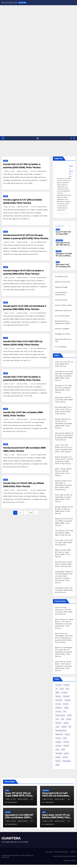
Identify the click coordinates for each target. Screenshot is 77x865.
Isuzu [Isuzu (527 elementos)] (57, 727)
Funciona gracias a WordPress (11, 855)
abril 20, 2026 (9, 207)
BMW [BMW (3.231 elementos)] (57, 693)
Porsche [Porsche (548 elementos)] (58, 746)
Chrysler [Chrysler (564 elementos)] (67, 700)
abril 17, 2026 (9, 313)
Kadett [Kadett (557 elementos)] (64, 727)
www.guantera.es (63, 214)
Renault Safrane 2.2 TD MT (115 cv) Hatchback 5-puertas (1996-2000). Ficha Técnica (63, 423)
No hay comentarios (38, 171)
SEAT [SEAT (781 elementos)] (63, 750)
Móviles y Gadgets (62, 329)
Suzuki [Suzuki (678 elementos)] (65, 757)
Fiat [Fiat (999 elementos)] (64, 712)
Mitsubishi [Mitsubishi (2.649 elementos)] (59, 734)
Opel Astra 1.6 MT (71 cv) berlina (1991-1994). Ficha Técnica (64, 267)
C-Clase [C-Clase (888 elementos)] (64, 693)
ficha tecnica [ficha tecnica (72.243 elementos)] (60, 715)
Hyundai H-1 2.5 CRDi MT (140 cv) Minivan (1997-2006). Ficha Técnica (64, 257)
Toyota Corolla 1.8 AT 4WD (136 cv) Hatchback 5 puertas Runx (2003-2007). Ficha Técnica (63, 485)
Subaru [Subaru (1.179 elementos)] (58, 757)
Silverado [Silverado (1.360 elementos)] (59, 753)
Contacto (72, 852)
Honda (5, 161)
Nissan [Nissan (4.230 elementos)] (67, 734)
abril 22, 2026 (11, 799)
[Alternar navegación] (37, 138)
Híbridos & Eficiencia (63, 311)
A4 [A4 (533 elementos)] (56, 689)
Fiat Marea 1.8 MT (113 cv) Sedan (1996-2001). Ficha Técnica (64, 590)
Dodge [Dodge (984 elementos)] (66, 708)
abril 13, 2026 (9, 455)
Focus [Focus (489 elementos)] (69, 715)
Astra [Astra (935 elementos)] (61, 689)
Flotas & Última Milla (63, 305)
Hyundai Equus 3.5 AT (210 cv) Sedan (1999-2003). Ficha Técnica (63, 564)
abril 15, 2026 (9, 384)
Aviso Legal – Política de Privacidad (56, 852)
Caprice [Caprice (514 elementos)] (58, 696)
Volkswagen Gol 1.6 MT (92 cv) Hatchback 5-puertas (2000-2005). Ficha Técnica (63, 652)
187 (30, 513)
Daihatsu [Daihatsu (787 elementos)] (59, 708)
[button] (71, 138)
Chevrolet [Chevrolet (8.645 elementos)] (59, 700)
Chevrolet (59, 240)
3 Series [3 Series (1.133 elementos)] (58, 685)
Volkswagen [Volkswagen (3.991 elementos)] (67, 761)
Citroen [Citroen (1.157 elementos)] (58, 704)
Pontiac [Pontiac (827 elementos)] (66, 742)
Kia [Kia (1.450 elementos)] (70, 727)
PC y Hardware (61, 347)
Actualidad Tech (61, 277)
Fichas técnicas (61, 300)
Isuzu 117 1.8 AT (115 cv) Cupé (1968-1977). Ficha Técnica (64, 234)
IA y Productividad (62, 316)
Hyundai (58, 251)
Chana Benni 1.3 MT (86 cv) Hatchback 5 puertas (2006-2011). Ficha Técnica (64, 624)
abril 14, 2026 (9, 419)
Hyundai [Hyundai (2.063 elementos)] (58, 723)
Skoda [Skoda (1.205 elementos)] (66, 753)
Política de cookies (69, 860)
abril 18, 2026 (9, 242)
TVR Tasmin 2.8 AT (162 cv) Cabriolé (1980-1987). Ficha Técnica (64, 533)
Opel (57, 262)
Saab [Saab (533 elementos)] (57, 750)
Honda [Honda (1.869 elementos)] (68, 719)
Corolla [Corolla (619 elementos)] (65, 704)
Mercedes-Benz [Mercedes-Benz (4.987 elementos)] (61, 731)
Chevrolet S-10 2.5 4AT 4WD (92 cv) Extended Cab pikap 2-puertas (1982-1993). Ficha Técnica (64, 376)
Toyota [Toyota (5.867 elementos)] (58, 761)
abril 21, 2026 (9, 171)
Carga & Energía (61, 287)
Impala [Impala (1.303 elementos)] (66, 723)
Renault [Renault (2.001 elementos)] (66, 746)
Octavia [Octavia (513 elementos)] (58, 738)
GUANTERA (11, 838)
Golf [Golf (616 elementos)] (62, 719)
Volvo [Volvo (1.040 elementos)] (57, 765)
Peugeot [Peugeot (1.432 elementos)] (58, 742)
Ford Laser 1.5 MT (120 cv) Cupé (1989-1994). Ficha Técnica (64, 543)
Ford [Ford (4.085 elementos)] (57, 719)
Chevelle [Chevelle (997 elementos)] (66, 696)
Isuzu (57, 229)
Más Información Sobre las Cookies (64, 856)
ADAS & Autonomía (62, 282)
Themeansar (5, 857)
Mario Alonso (22, 171)
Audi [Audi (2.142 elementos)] (67, 689)
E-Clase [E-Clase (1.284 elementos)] (58, 712)
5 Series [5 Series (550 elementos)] (66, 685)
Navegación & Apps (62, 334)
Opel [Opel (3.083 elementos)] (64, 738)
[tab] (59, 224)
